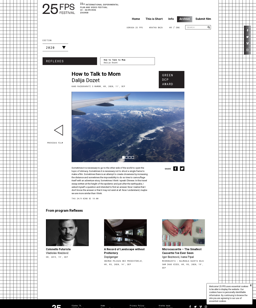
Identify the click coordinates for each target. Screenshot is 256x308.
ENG (178, 28)
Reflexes (55, 61)
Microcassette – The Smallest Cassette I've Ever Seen (181, 251)
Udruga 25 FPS (135, 28)
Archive (184, 19)
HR (170, 28)
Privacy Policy (137, 306)
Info (171, 19)
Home (136, 19)
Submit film (203, 19)
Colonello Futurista (58, 249)
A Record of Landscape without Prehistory (124, 251)
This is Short (154, 19)
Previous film (55, 143)
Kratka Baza (156, 28)
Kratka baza (164, 306)
